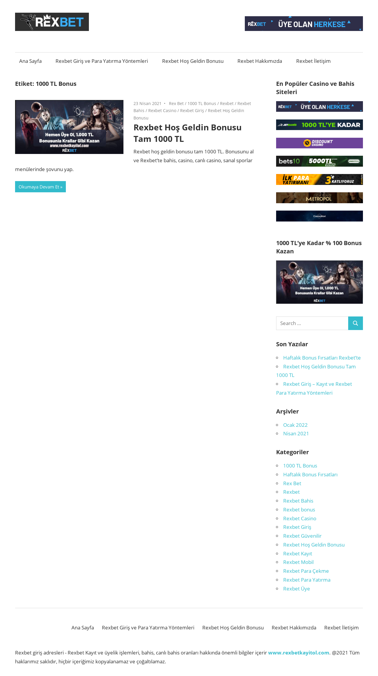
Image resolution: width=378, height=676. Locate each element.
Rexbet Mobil (298, 562)
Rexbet (227, 103)
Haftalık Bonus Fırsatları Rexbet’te (322, 357)
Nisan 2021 (296, 433)
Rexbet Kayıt (297, 553)
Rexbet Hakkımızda (259, 61)
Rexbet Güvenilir (302, 535)
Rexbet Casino (162, 110)
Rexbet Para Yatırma (306, 579)
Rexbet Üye (296, 588)
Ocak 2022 (295, 424)
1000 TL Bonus (202, 103)
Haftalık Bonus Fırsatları (310, 474)
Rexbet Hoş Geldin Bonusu (193, 61)
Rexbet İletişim (313, 61)
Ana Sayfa (30, 61)
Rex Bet (176, 103)
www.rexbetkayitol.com (298, 652)
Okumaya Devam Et (39, 187)
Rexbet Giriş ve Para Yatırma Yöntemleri (102, 61)
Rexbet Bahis (298, 500)
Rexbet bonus (299, 509)
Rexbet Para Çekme (306, 570)
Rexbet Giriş (192, 110)
